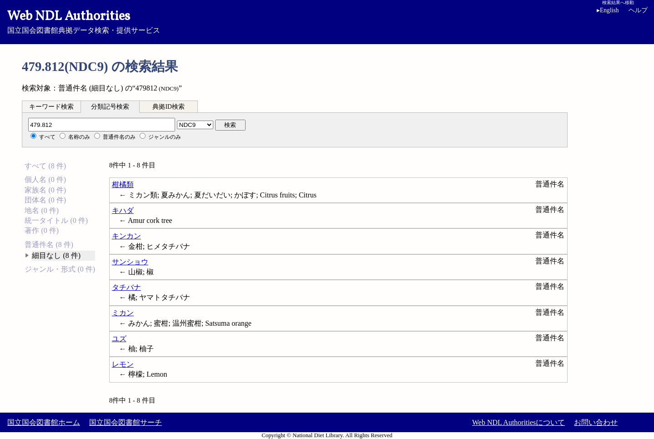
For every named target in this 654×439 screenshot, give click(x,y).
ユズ (119, 339)
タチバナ (126, 287)
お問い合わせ (596, 422)
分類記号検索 (110, 106)
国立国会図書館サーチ (125, 422)
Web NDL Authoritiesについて (518, 422)
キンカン (126, 236)
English (609, 10)
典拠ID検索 (168, 106)
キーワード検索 (51, 106)
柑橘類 (123, 184)
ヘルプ (638, 10)
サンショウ (130, 262)
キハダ (123, 210)
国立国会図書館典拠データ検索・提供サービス (327, 21)
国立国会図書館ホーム (43, 422)
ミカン (123, 313)
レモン (123, 364)
